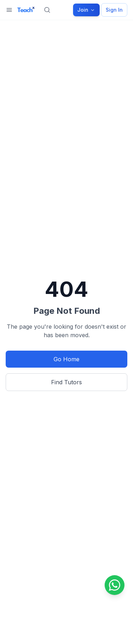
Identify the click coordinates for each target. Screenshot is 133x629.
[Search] (47, 10)
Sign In (114, 10)
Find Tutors (66, 382)
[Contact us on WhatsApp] (114, 585)
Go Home (66, 359)
